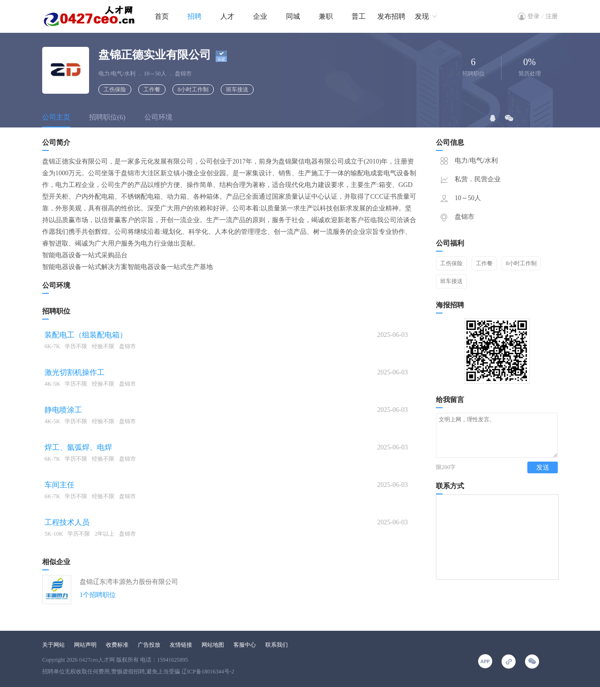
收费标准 (117, 645)
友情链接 (181, 645)
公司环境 (158, 117)
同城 (293, 16)
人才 (227, 16)
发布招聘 (391, 16)
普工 (359, 16)
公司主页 (56, 117)
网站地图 (213, 645)
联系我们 (276, 645)
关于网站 (53, 645)
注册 (552, 16)
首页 (162, 16)
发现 (422, 16)
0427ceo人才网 (97, 660)
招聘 (195, 16)
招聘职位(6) (107, 117)
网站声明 (85, 645)
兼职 (326, 16)
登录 (533, 16)
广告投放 (149, 645)
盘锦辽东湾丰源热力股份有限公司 (129, 581)
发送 (542, 475)
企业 (260, 16)
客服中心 (244, 645)
